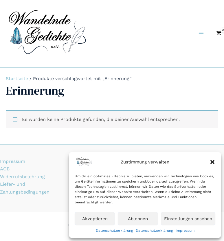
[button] (212, 162)
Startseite (17, 78)
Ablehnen (138, 218)
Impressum (185, 231)
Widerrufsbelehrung (22, 176)
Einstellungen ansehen (188, 218)
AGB (5, 169)
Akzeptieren (95, 218)
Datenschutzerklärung (114, 231)
